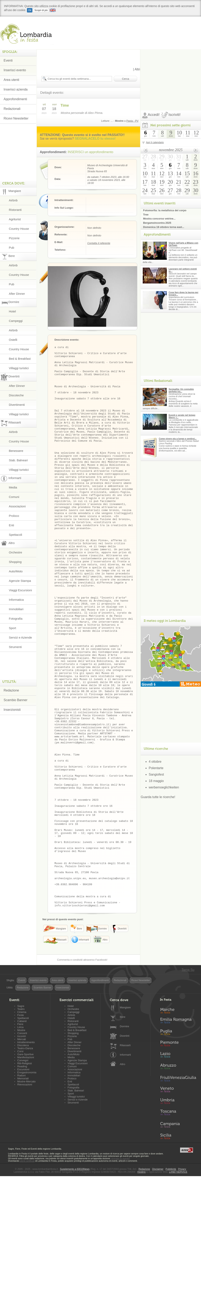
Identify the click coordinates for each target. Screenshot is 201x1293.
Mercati (21, 1151)
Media (13, 487)
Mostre (21, 1142)
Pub (11, 247)
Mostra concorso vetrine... (159, 218)
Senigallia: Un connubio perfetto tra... (181, 390)
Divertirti (124, 1148)
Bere (122, 1129)
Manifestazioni (25, 1169)
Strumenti (15, 647)
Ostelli (13, 339)
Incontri (21, 1148)
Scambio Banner (15, 700)
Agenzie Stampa (20, 580)
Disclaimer (157, 1281)
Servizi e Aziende (20, 637)
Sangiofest (156, 774)
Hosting (141, 1284)
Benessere (16, 450)
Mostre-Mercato (26, 1193)
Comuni (14, 497)
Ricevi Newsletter (16, 118)
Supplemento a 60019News (74, 1281)
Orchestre (15, 552)
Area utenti (11, 79)
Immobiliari (16, 609)
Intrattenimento (26, 1154)
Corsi (20, 1163)
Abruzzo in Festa (178, 1180)
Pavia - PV (132, 120)
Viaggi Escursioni (20, 590)
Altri (137, 69)
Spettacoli (15, 534)
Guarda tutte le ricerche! (158, 797)
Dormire (124, 1138)
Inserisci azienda (16, 89)
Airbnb (13, 200)
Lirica (20, 1139)
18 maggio (156, 781)
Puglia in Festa (178, 1145)
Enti (11, 525)
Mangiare (125, 1119)
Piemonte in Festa (178, 1157)
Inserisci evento (15, 70)
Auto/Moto (16, 571)
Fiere (20, 1136)
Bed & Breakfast (20, 358)
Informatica (16, 599)
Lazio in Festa (178, 1168)
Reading (22, 1178)
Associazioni (17, 506)
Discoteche (16, 395)
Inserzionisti (12, 709)
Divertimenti (17, 404)
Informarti (125, 1166)
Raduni (21, 1187)
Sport (12, 628)
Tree (146, 214)
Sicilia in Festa (178, 1249)
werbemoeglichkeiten (164, 787)
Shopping (15, 562)
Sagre (20, 1118)
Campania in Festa (178, 1237)
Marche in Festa (178, 1122)
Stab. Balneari (18, 460)
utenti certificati (27, 1273)
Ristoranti (15, 209)
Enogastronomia (26, 1184)
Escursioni (23, 1181)
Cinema (21, 1124)
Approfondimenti (15, 99)
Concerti (22, 1145)
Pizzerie (14, 238)
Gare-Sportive (25, 1166)
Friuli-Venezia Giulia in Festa (178, 1191)
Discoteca (23, 1157)
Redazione (11, 690)
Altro (122, 1176)
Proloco (14, 515)
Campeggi (16, 320)
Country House (19, 228)
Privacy (182, 1281)
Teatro (21, 1121)
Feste (20, 1127)
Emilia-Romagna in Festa (178, 1134)
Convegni (22, 1172)
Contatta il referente (98, 243)
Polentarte (156, 768)
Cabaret (22, 1133)
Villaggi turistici (19, 368)
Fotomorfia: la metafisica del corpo (164, 210)
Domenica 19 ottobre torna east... (163, 227)
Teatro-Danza (25, 1160)
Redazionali (12, 108)
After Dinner (17, 293)
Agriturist (15, 219)
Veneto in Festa (178, 1203)
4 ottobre (155, 761)
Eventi (8, 60)
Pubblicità (171, 1281)
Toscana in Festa (178, 1226)
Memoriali (23, 1190)
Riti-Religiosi (24, 1175)
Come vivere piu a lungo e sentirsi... (178, 438)
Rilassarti (125, 1157)
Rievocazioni (24, 1196)
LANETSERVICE (178, 1284)
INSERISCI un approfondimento (90, 152)
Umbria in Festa (178, 1214)
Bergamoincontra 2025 (157, 222)
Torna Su (188, 1082)
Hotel (12, 311)
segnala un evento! (120, 1270)
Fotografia (16, 618)
